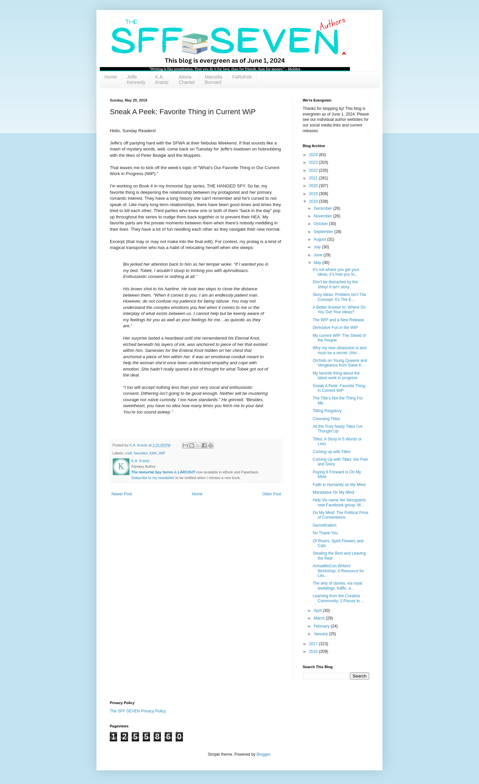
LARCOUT (186, 472)
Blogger (263, 754)
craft (128, 453)
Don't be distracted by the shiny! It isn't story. (335, 284)
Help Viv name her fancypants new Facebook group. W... (339, 502)
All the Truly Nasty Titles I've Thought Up (338, 428)
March (320, 618)
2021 (314, 178)
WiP (162, 453)
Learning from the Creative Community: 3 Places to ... (338, 598)
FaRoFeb (241, 77)
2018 (314, 201)
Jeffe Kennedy (136, 79)
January (321, 634)
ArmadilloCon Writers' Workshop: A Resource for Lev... (338, 571)
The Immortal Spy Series (152, 472)
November (323, 216)
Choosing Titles (326, 418)
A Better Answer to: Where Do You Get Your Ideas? (339, 309)
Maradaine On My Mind (333, 492)
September (324, 231)
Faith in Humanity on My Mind (339, 484)
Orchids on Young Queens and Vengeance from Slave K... (340, 363)
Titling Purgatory (327, 410)
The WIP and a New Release (338, 320)
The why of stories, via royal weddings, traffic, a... (337, 585)
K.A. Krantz (162, 79)
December (323, 208)
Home (110, 77)
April (318, 610)
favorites (141, 453)
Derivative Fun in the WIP (335, 327)
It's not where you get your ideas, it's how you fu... (336, 272)
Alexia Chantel (187, 79)
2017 (314, 644)
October (321, 223)
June (318, 255)
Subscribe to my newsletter (153, 478)
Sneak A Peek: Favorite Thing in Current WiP (339, 388)
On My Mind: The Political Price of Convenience (340, 515)
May (318, 262)
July (318, 247)
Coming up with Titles (332, 451)
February (322, 626)
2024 (314, 154)
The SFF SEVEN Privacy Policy (138, 711)
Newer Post (121, 494)
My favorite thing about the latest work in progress (336, 375)
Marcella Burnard (213, 79)
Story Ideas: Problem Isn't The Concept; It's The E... (339, 297)
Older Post (271, 494)
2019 (314, 193)
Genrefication (324, 525)
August (320, 239)
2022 (314, 170)
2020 (314, 185)
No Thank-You (325, 533)
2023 (314, 162)
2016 (314, 651)
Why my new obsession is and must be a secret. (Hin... (339, 350)
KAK (153, 453)
